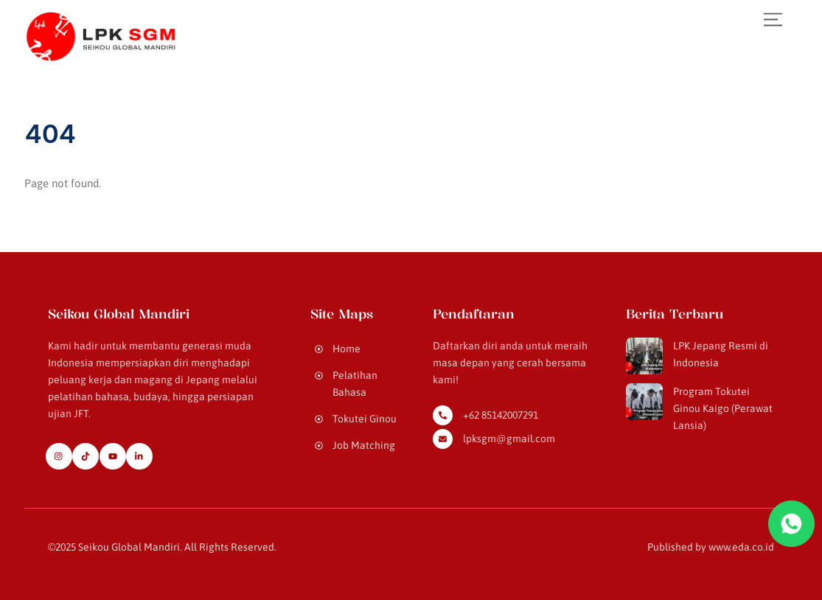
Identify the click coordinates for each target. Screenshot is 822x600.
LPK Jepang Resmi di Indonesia (720, 354)
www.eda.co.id (741, 547)
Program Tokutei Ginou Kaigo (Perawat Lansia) (723, 408)
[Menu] (773, 19)
